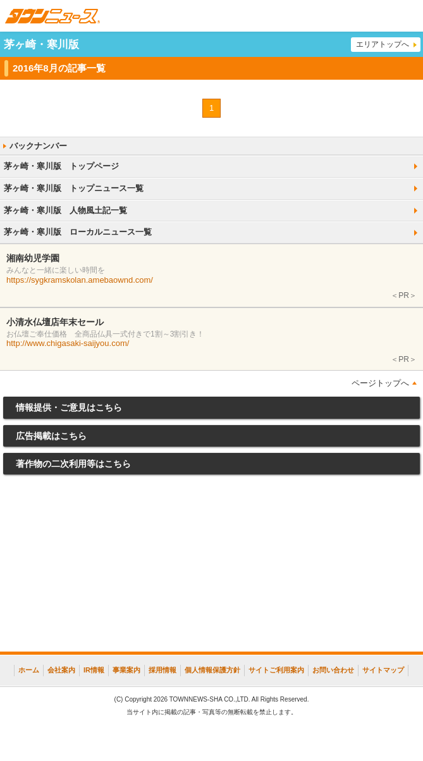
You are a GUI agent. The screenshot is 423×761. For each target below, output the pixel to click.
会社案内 (61, 670)
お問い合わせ (333, 670)
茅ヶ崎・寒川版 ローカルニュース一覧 (78, 232)
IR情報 (93, 670)
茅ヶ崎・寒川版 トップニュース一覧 (74, 188)
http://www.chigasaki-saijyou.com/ (67, 343)
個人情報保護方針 (212, 670)
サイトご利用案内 (276, 670)
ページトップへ (380, 383)
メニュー (407, 16)
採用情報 (162, 670)
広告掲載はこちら (51, 436)
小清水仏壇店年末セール (55, 322)
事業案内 (126, 670)
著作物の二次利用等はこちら (73, 464)
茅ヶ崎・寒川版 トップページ (61, 166)
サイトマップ (383, 670)
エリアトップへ (382, 44)
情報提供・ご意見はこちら (69, 407)
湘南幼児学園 (32, 258)
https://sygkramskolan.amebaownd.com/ (79, 280)
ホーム (28, 670)
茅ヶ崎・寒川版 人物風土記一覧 (65, 210)
